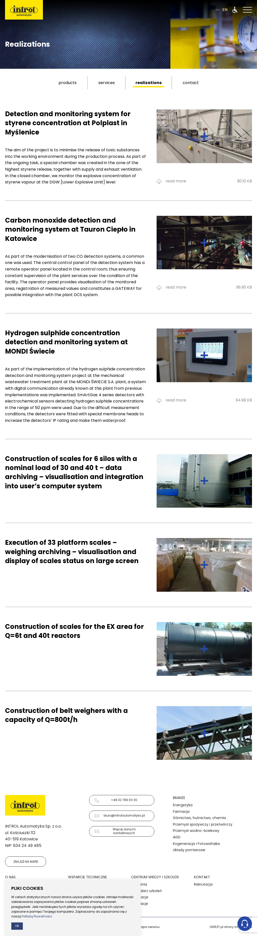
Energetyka (182, 805)
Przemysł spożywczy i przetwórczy (202, 824)
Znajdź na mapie (25, 861)
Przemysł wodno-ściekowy (196, 830)
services (106, 83)
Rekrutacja (203, 884)
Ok (17, 926)
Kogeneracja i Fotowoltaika (196, 843)
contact (191, 83)
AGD (176, 837)
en (221, 10)
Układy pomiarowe (189, 849)
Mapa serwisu (149, 927)
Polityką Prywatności (37, 916)
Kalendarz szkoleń (146, 890)
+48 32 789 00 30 (116, 800)
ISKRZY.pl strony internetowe (231, 927)
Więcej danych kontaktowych (115, 831)
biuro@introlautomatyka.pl (119, 815)
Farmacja (181, 811)
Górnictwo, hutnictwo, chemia (199, 817)
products (67, 83)
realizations (149, 83)
